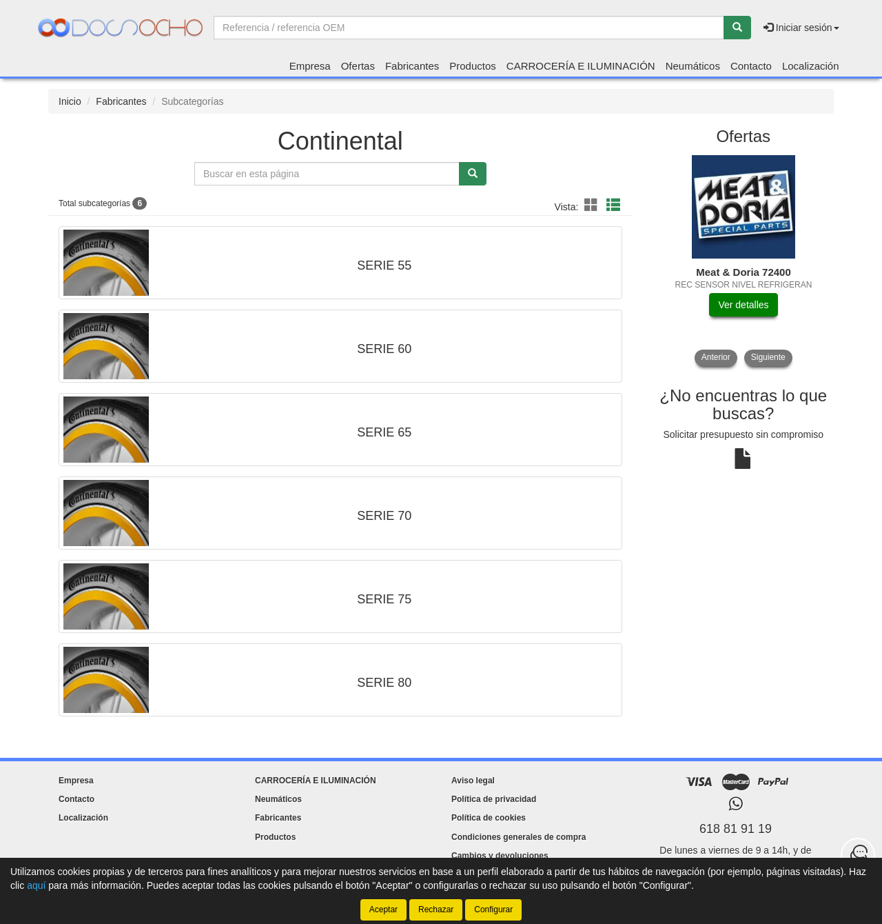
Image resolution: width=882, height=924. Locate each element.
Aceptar (383, 909)
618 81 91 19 (735, 829)
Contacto (751, 66)
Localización (810, 66)
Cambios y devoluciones (499, 856)
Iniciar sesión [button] (801, 27)
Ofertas (358, 66)
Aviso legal (473, 780)
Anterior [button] (715, 357)
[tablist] (743, 260)
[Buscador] (469, 27)
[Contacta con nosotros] (858, 855)
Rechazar (435, 909)
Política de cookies (488, 818)
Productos (472, 66)
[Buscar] (737, 27)
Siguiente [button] (768, 357)
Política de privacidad (493, 799)
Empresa (310, 66)
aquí (36, 885)
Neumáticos (693, 66)
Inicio (70, 101)
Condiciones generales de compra (518, 837)
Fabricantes (412, 66)
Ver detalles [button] (743, 304)
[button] (593, 205)
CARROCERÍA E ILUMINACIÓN (580, 66)
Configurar (493, 909)
